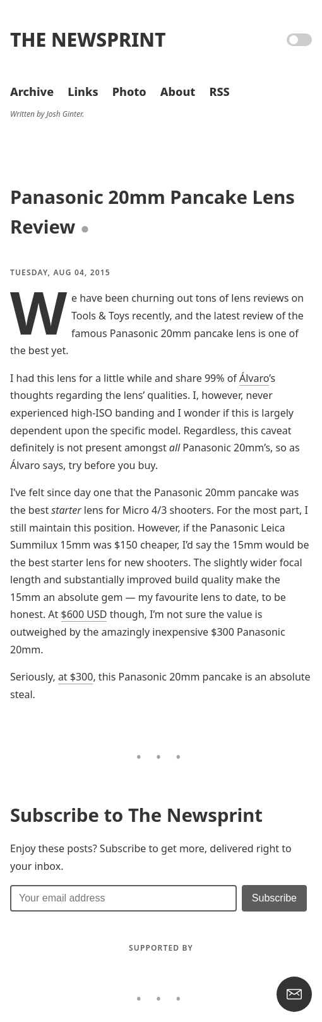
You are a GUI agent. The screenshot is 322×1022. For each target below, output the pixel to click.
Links (83, 91)
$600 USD (84, 614)
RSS (219, 91)
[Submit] (274, 898)
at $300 (75, 677)
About (177, 91)
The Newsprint (87, 39)
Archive (32, 91)
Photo (129, 91)
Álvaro (254, 378)
